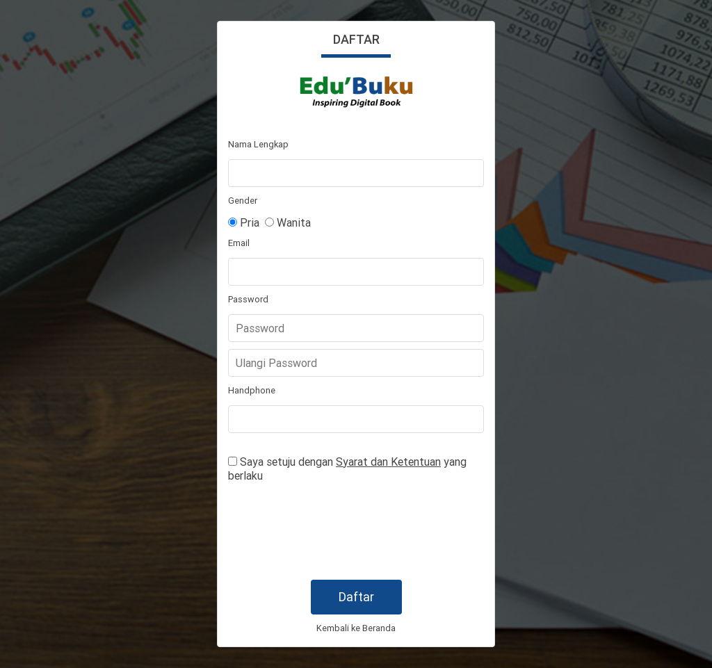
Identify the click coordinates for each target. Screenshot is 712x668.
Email (239, 243)
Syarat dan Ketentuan (388, 462)
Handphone (251, 390)
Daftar (356, 597)
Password (248, 299)
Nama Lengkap (258, 144)
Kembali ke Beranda (356, 628)
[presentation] (333, 532)
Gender (242, 200)
